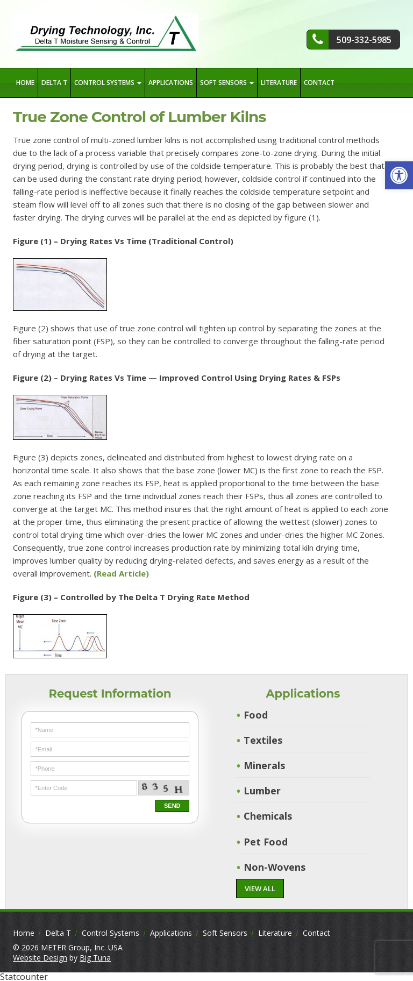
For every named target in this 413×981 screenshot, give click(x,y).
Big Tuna (95, 957)
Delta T (54, 82)
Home (25, 82)
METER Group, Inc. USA (82, 947)
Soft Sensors (227, 82)
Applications (170, 82)
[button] (399, 175)
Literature (279, 82)
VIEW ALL (260, 888)
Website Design (40, 957)
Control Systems (107, 82)
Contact (319, 82)
